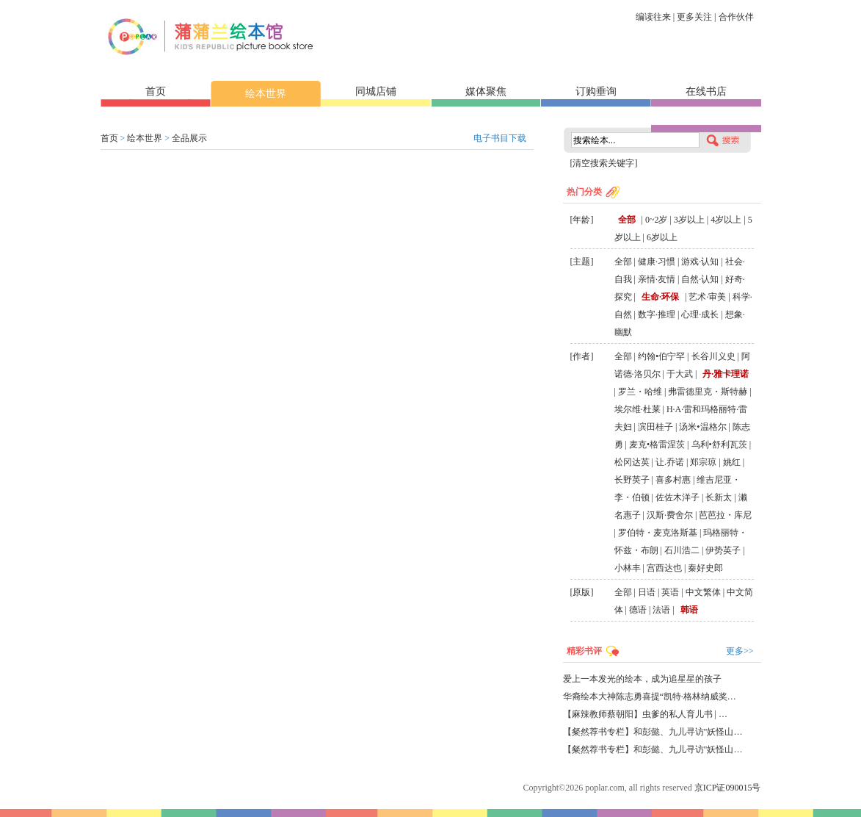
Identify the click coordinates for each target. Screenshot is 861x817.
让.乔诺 (669, 462)
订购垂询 (596, 91)
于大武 (679, 374)
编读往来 (653, 17)
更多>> (740, 651)
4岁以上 (726, 220)
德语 (638, 610)
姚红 (732, 462)
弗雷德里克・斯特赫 (707, 391)
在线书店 (706, 91)
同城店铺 (375, 91)
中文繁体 (703, 592)
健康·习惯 (656, 261)
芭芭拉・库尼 (725, 515)
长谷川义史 (713, 356)
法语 (661, 610)
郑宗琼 (703, 462)
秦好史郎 (705, 568)
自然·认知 (700, 279)
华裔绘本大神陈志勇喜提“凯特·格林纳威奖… (649, 696)
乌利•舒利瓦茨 (719, 444)
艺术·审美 (707, 297)
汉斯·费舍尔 (670, 515)
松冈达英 (632, 462)
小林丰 (627, 568)
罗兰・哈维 (640, 391)
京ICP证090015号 (727, 787)
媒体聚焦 (485, 91)
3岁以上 (689, 220)
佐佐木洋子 (677, 497)
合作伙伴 (736, 17)
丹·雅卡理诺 (725, 374)
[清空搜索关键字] (604, 163)
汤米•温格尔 (702, 427)
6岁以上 (662, 237)
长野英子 (632, 480)
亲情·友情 (656, 279)
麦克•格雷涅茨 (657, 444)
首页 (155, 91)
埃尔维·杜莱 (637, 409)
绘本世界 (265, 93)
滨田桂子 (655, 427)
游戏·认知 (700, 261)
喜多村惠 (673, 480)
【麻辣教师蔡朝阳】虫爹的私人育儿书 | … (645, 714)
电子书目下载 (499, 138)
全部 (627, 220)
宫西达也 (664, 568)
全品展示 (189, 138)
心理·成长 (700, 314)
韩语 (689, 610)
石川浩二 (682, 550)
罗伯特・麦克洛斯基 (657, 533)
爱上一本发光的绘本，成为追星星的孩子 (642, 679)
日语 (646, 592)
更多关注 (694, 17)
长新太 (718, 497)
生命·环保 (660, 297)
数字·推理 (656, 314)
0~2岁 (656, 220)
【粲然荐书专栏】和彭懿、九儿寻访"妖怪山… (653, 732)
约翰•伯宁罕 (661, 356)
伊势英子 (723, 550)
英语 (670, 592)
